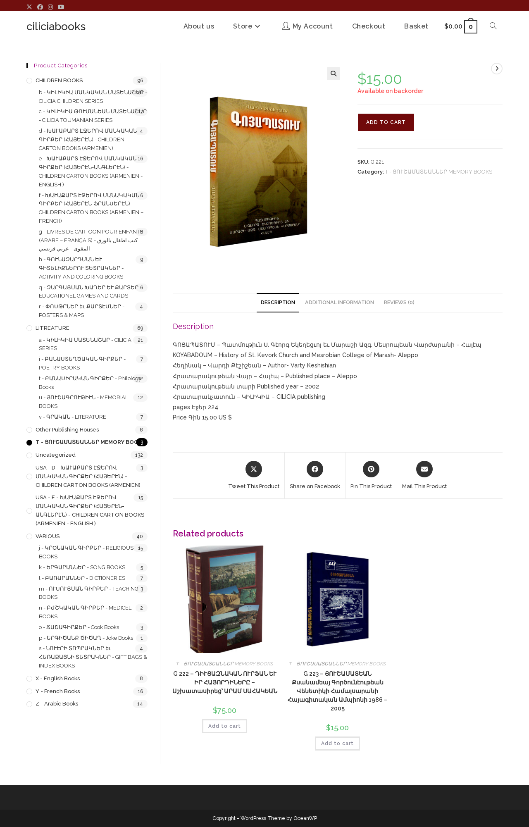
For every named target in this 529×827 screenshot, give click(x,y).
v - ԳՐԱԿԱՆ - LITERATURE (72, 417)
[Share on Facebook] (315, 476)
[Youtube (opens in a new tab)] (61, 7)
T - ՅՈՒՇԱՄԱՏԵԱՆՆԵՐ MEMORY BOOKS (438, 172)
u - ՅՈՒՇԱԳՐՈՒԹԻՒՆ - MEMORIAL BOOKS (83, 401)
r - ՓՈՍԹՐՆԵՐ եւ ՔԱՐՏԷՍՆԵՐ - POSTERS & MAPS (81, 310)
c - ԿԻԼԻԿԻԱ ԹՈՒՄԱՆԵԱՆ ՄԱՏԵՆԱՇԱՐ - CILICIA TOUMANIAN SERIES (93, 115)
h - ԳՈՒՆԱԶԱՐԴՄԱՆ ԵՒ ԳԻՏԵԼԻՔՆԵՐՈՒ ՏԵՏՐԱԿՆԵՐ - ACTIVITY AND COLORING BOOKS (81, 268)
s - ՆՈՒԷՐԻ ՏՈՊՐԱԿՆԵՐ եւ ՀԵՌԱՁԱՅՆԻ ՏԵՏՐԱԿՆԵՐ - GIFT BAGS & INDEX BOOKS (93, 657)
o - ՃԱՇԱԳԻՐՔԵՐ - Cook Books (79, 627)
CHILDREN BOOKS (59, 80)
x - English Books (58, 678)
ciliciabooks (56, 26)
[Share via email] (424, 476)
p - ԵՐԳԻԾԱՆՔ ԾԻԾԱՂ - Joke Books (86, 638)
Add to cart (386, 122)
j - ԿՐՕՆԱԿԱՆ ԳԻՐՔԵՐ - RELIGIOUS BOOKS (86, 552)
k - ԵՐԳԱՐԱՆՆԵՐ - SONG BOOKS (82, 567)
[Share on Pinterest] (371, 476)
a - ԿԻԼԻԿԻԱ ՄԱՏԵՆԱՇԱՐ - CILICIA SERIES (85, 344)
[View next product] (497, 68)
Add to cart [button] (224, 726)
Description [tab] (278, 302)
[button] (333, 73)
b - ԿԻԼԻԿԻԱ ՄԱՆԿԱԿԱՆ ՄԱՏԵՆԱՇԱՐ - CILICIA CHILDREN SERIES (93, 96)
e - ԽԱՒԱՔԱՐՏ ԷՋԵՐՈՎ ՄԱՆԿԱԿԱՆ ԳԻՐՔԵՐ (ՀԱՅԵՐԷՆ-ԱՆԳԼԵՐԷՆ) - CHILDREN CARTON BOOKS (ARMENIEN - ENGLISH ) (91, 171)
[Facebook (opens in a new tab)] (40, 7)
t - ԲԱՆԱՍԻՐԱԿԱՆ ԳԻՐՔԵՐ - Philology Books (90, 382)
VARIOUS (48, 536)
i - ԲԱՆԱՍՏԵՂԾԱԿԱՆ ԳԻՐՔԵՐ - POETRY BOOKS (82, 363)
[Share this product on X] (253, 476)
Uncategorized (56, 455)
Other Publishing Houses (67, 430)
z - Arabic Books (57, 704)
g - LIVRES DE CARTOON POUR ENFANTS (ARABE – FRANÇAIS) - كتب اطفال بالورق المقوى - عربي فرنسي (91, 240)
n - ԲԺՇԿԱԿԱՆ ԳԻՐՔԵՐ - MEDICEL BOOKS (85, 612)
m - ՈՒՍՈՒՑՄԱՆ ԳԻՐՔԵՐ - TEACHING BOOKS (88, 593)
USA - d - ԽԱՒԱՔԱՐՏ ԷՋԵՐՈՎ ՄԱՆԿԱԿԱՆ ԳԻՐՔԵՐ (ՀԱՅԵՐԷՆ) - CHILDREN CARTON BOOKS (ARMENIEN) (88, 476)
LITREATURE (52, 328)
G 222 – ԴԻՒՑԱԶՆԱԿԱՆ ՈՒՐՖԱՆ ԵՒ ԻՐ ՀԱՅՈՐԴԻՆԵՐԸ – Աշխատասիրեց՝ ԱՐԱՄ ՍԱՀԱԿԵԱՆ (224, 682)
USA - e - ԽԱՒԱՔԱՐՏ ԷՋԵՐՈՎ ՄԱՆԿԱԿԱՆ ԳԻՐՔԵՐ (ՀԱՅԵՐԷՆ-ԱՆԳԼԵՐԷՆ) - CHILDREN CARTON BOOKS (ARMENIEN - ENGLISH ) (90, 510)
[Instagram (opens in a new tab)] (50, 7)
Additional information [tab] (339, 302)
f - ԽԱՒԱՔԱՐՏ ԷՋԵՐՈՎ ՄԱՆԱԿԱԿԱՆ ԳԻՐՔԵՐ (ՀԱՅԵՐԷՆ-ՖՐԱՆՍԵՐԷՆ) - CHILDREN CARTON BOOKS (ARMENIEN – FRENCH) (91, 208)
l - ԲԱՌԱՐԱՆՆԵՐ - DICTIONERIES (82, 578)
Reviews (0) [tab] (399, 302)
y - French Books (58, 691)
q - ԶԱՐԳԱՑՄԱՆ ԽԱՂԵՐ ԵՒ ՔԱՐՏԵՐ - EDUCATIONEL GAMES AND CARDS (90, 291)
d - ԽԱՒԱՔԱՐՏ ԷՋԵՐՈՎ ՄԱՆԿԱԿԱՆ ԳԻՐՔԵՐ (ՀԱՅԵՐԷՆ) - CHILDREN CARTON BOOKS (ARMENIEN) (88, 139)
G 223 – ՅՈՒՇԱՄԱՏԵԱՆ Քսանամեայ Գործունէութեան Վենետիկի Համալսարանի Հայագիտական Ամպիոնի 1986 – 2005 (338, 691)
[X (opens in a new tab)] (30, 7)
